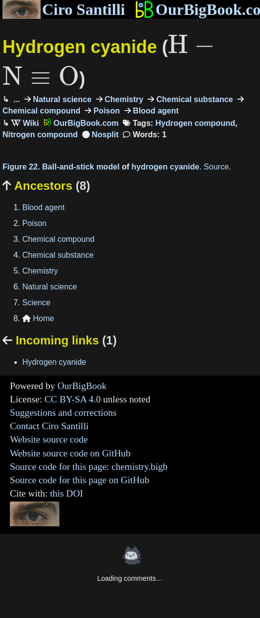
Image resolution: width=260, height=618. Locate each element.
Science (36, 302)
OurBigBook (81, 386)
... (15, 99)
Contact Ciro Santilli (49, 426)
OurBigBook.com (81, 123)
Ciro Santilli (63, 9)
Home (38, 318)
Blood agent (155, 111)
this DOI (66, 493)
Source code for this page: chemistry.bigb (88, 466)
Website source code (49, 439)
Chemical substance (193, 99)
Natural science (61, 99)
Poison (105, 111)
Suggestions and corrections (63, 412)
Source (216, 167)
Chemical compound (58, 239)
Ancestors (46, 185)
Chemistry (123, 99)
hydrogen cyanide (166, 167)
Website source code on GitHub (70, 453)
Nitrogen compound (40, 134)
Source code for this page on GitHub (79, 480)
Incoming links (59, 340)
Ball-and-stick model (80, 167)
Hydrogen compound (195, 123)
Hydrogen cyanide (54, 362)
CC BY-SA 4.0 (73, 399)
